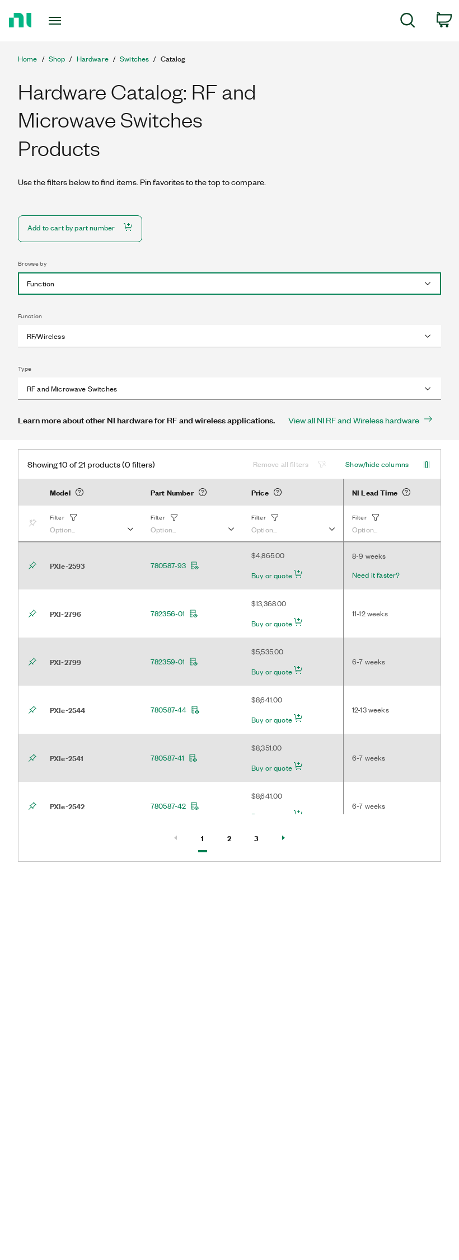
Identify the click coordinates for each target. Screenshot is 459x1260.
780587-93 (175, 565)
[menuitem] (408, 22)
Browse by (32, 263)
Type (24, 368)
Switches (134, 59)
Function (30, 316)
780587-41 (174, 758)
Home (28, 59)
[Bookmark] (34, 523)
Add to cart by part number (80, 227)
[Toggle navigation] (69, 21)
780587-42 (175, 806)
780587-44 (175, 710)
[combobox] (229, 283)
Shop (57, 59)
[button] (91, 523)
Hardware (93, 59)
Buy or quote (277, 575)
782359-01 (174, 662)
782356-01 (174, 613)
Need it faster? (376, 575)
